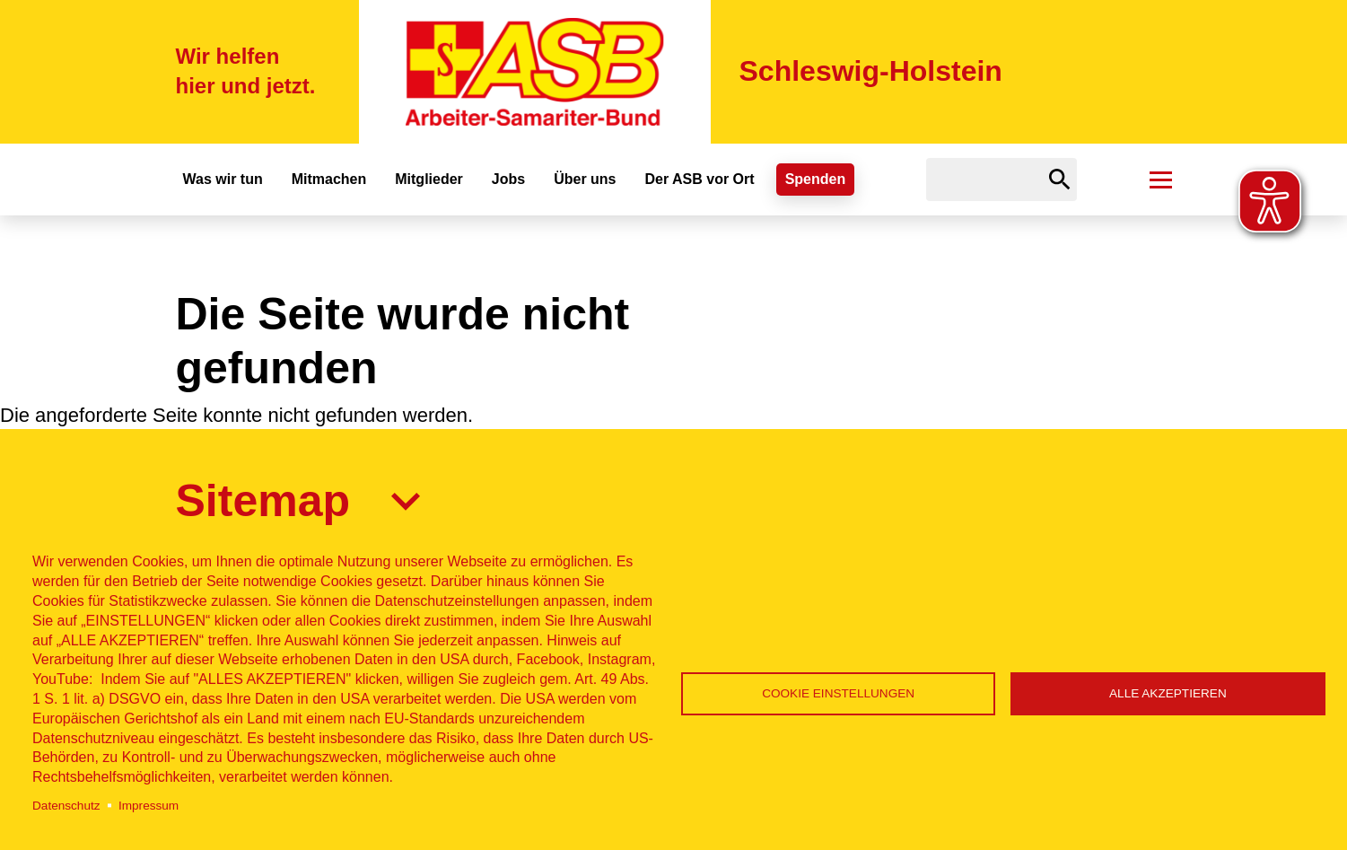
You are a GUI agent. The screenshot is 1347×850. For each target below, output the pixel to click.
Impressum (148, 805)
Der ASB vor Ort (700, 179)
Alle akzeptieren (1168, 693)
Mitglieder (429, 179)
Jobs (508, 179)
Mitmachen (329, 179)
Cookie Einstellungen (838, 693)
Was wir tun (223, 179)
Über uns (585, 179)
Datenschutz (66, 805)
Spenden (815, 179)
